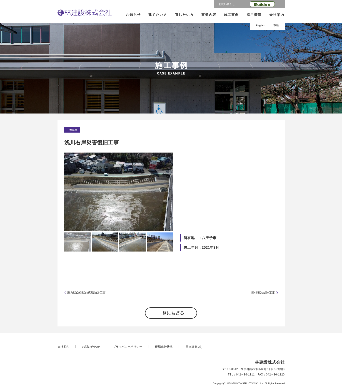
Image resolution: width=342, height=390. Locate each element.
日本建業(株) (194, 346)
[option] (118, 192)
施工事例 (231, 14)
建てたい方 (157, 14)
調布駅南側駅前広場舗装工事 (86, 292)
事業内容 (208, 14)
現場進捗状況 (164, 346)
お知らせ (133, 14)
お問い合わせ (227, 4)
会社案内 (276, 14)
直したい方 (184, 14)
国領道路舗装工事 (263, 292)
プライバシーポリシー (127, 346)
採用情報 (254, 14)
